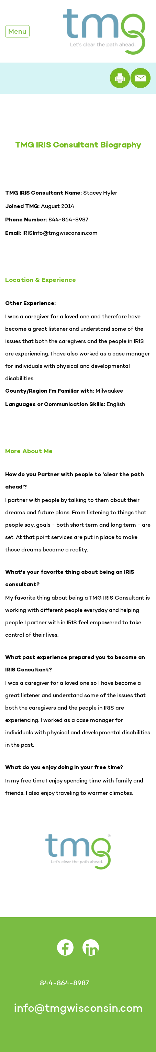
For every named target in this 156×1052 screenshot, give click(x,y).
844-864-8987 (64, 983)
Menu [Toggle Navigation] (17, 31)
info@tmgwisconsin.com (78, 1008)
